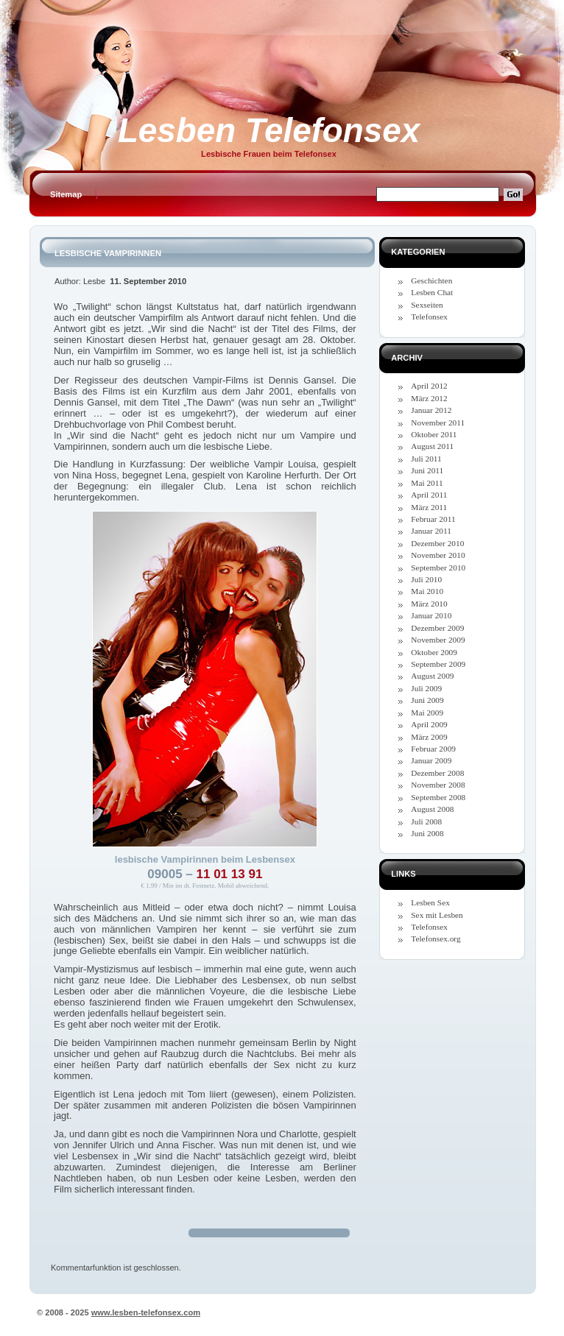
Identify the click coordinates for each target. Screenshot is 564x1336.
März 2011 (429, 507)
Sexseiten (427, 304)
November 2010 (438, 555)
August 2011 (432, 446)
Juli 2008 (426, 821)
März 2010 (429, 603)
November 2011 (438, 422)
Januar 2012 (431, 410)
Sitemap (66, 194)
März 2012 (429, 398)
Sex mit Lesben (436, 915)
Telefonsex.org (435, 938)
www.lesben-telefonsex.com (145, 1312)
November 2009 (438, 639)
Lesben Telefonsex (269, 130)
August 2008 (432, 809)
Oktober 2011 (434, 434)
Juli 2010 (426, 579)
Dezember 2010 (437, 543)
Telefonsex (429, 316)
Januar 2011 (431, 530)
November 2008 (438, 784)
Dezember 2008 (437, 772)
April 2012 (429, 385)
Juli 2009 (426, 688)
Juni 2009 (427, 700)
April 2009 (429, 724)
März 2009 (429, 736)
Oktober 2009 (434, 652)
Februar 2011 (433, 519)
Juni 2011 (427, 470)
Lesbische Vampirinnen (107, 253)
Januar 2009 (431, 760)
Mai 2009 (427, 712)
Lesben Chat (432, 292)
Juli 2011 (426, 458)
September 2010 (438, 567)
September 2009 (438, 664)
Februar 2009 (433, 748)
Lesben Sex (430, 902)
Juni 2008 (427, 833)
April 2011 (429, 494)
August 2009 (432, 675)
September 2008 (438, 797)
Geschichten (431, 280)
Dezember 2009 (437, 627)
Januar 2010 (431, 615)
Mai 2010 (427, 591)
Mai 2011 (427, 482)
